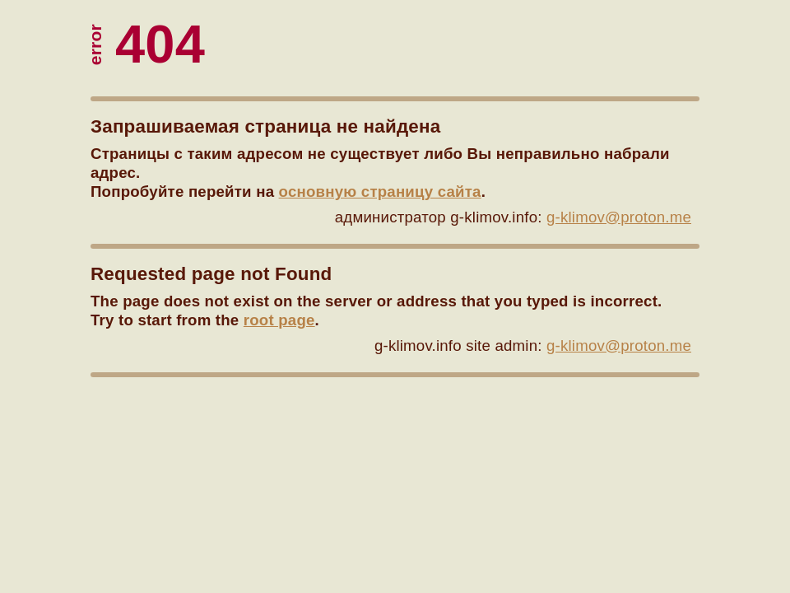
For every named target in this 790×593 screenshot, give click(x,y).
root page (279, 320)
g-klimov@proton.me (618, 217)
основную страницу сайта (380, 191)
